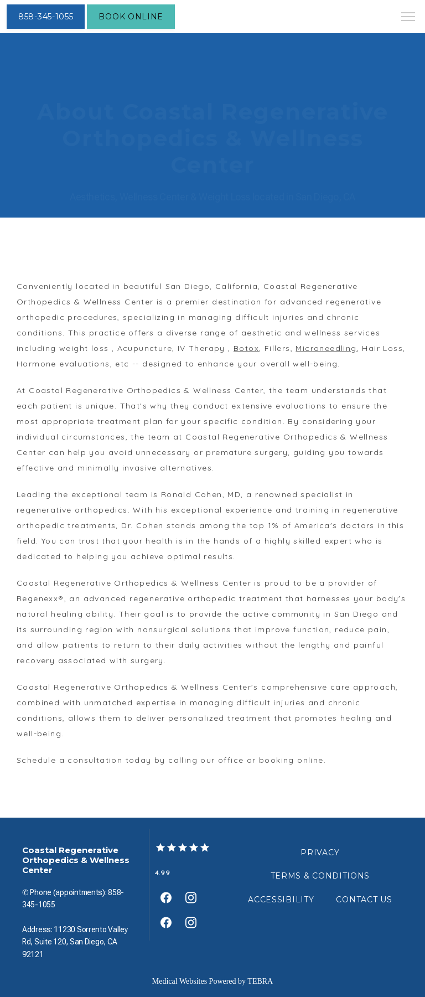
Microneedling (326, 348)
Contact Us (364, 900)
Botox (246, 348)
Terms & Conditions (320, 876)
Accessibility (281, 900)
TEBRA (260, 981)
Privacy (319, 852)
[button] (408, 18)
